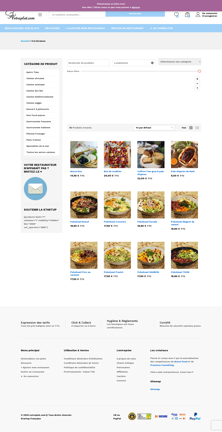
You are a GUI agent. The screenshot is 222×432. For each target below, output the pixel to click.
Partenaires (123, 367)
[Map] (134, 98)
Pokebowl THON (180, 272)
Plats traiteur (33, 140)
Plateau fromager (35, 134)
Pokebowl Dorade (147, 221)
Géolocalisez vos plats (22, 28)
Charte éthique (125, 363)
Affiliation (122, 372)
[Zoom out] (197, 83)
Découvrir (52, 28)
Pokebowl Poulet (113, 272)
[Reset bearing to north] (197, 88)
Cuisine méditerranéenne (39, 97)
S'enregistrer (209, 16)
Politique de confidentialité (79, 367)
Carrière (121, 376)
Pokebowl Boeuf (79, 221)
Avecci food (180, 361)
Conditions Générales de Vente (81, 363)
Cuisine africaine (35, 78)
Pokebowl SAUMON (148, 272)
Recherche (135, 13)
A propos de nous (126, 358)
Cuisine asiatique (35, 84)
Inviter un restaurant (127, 28)
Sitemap (155, 389)
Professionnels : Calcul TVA (79, 372)
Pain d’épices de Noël (183, 171)
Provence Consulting (162, 365)
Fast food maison (35, 115)
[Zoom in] (197, 79)
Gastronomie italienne (38, 127)
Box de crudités (112, 171)
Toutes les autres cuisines (40, 152)
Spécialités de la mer (37, 146)
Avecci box (76, 171)
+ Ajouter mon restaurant (85, 28)
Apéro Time (32, 72)
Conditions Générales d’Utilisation (83, 358)
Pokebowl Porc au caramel (80, 273)
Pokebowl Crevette (115, 221)
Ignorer (136, 7)
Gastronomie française (38, 121)
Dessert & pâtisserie (37, 109)
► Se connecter (161, 28)
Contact (121, 380)
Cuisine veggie (34, 103)
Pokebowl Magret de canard (182, 223)
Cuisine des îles (34, 91)
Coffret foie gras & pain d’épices (150, 172)
